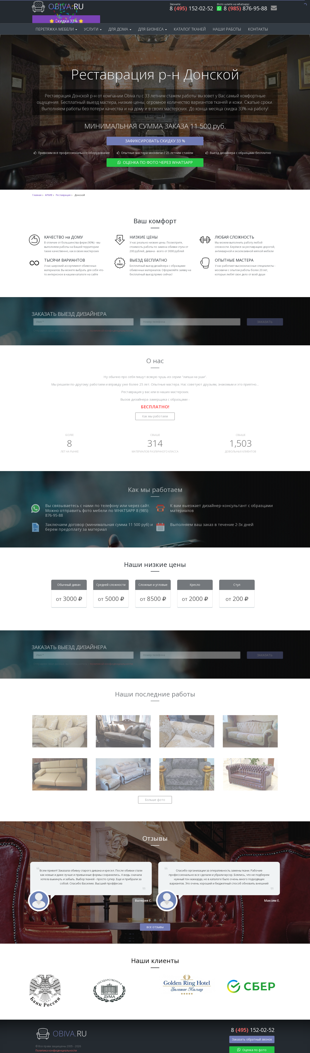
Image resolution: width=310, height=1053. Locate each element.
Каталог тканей (190, 22)
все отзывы (155, 920)
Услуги (93, 22)
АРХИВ (48, 187)
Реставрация (63, 187)
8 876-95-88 (242, 9)
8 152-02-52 (191, 9)
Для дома (119, 22)
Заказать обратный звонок (252, 1032)
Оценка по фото (252, 1043)
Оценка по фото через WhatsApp (155, 155)
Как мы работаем (155, 406)
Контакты (258, 22)
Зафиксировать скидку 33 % (155, 133)
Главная (37, 187)
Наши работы (227, 22)
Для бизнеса (152, 22)
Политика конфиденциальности (56, 1043)
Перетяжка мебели (56, 22)
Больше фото (155, 790)
